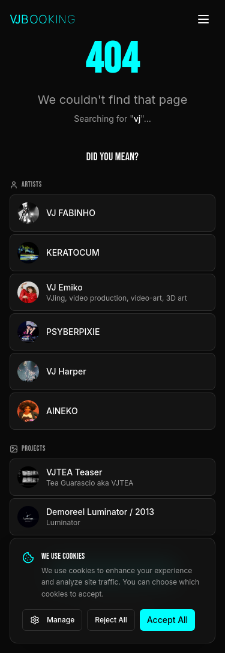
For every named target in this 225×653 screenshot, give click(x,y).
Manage (52, 620)
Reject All (111, 619)
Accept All (167, 620)
